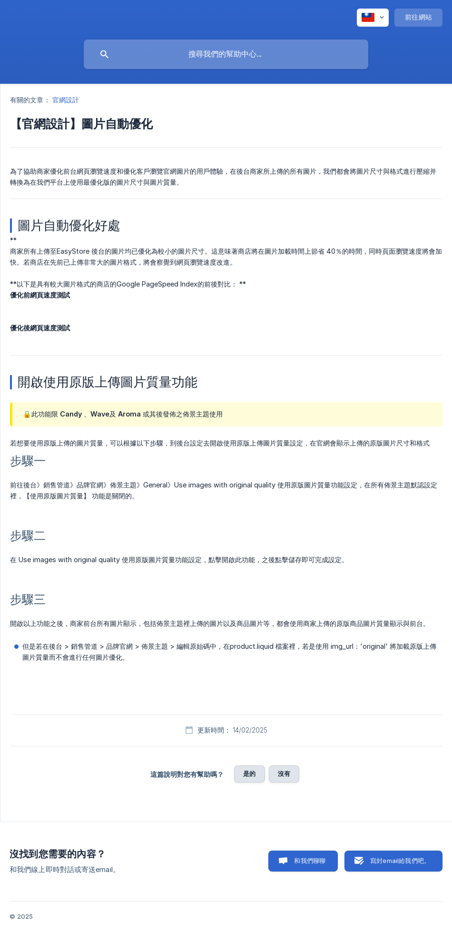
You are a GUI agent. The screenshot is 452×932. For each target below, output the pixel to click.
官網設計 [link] (65, 100)
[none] (373, 18)
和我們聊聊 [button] (309, 860)
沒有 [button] (284, 773)
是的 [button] (249, 773)
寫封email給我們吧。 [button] (400, 860)
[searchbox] (226, 54)
